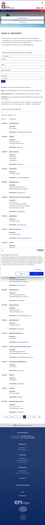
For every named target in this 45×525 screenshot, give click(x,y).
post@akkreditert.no (27, 436)
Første (6, 416)
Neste (34, 416)
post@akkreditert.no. (28, 44)
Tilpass (22, 273)
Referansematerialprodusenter (10, 52)
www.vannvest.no (21, 285)
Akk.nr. (3, 119)
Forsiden (7, 4)
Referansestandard (6, 70)
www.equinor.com (21, 224)
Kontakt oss (22, 22)
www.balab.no (20, 412)
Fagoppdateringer (22, 18)
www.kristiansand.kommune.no (25, 357)
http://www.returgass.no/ (23, 177)
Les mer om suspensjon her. (23, 42)
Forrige (12, 416)
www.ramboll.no (21, 192)
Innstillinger (38, 269)
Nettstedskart (22, 495)
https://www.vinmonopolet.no (24, 132)
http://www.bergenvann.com (24, 315)
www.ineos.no (20, 328)
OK (36, 273)
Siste (39, 416)
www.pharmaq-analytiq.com (24, 238)
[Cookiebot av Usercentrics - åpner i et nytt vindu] (38, 250)
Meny (38, 8)
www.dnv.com (20, 370)
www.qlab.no (20, 164)
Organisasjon (12, 119)
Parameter (3, 59)
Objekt (2, 64)
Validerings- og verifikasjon (25, 52)
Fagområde (4, 75)
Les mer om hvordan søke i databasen (11, 109)
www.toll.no (20, 397)
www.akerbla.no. (21, 211)
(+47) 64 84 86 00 (29, 438)
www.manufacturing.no (23, 342)
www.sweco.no (20, 300)
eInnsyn (3, 10)
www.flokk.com (21, 383)
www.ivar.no (20, 147)
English (42, 10)
